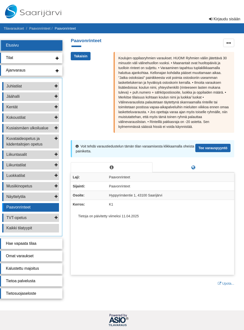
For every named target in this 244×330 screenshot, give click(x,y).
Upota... (226, 283)
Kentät (32, 107)
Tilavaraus (118, 325)
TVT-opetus (32, 218)
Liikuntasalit (32, 154)
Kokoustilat (32, 117)
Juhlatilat (32, 86)
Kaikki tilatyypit (19, 228)
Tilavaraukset (14, 28)
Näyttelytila (32, 197)
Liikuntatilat (32, 165)
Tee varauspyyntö (212, 148)
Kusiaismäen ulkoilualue (32, 128)
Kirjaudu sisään (224, 19)
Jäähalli (32, 96)
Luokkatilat (32, 175)
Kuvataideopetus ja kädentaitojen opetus (32, 141)
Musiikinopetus (32, 186)
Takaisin (80, 56)
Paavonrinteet (39, 28)
